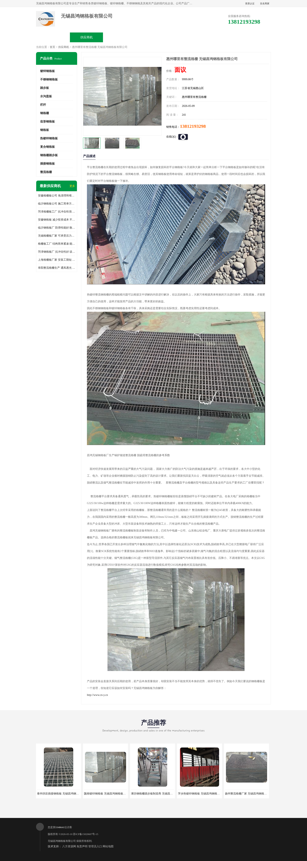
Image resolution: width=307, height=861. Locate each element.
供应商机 (86, 37)
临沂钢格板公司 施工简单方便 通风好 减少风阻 (56, 203)
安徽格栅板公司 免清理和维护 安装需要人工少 (56, 195)
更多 (72, 186)
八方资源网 (69, 846)
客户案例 (220, 37)
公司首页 (53, 37)
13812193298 (193, 126)
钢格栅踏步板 (49, 155)
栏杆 (43, 104)
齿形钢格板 (47, 121)
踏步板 (44, 87)
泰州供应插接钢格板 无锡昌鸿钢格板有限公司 (65, 793)
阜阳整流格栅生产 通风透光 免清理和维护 (56, 267)
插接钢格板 (47, 163)
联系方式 (254, 37)
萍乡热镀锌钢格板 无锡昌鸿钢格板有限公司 (204, 793)
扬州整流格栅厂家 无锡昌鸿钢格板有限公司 (251, 793)
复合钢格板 (47, 146)
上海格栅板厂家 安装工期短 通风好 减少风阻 (56, 259)
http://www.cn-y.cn (97, 694)
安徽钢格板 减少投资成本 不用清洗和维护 (56, 219)
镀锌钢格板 (47, 71)
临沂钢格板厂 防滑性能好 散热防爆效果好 (56, 227)
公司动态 (187, 37)
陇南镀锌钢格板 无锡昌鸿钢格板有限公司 (109, 793)
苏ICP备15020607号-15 (85, 834)
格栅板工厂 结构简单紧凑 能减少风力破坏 (56, 243)
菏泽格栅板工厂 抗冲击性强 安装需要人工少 (56, 211)
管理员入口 (95, 846)
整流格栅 (46, 172)
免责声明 (82, 846)
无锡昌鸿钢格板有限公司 (62, 840)
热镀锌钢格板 (49, 138)
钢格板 (44, 129)
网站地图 (108, 846)
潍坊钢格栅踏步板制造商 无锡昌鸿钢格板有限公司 (161, 793)
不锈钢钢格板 (49, 79)
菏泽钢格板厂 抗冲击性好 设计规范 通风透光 (56, 251)
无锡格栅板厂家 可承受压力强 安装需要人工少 (56, 235)
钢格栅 (44, 113)
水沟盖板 (46, 96)
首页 (52, 47)
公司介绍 (153, 37)
